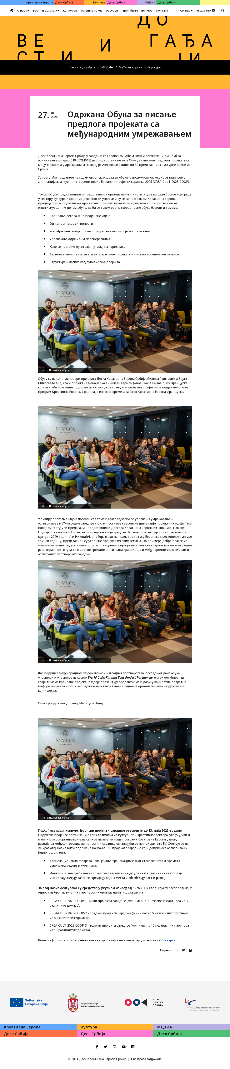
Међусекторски (130, 67)
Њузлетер (203, 10)
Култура (154, 67)
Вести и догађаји (83, 67)
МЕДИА (107, 67)
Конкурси (168, 940)
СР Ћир (185, 10)
